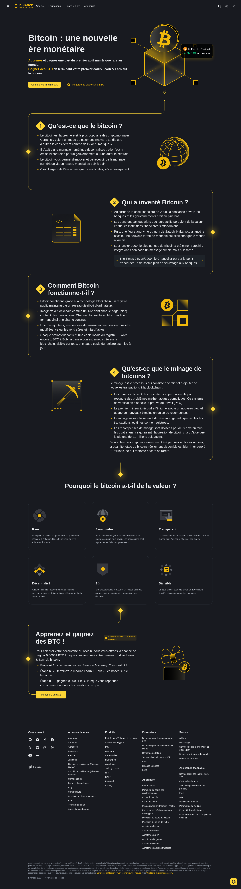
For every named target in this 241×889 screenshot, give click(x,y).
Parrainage (184, 742)
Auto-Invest (110, 764)
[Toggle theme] (234, 6)
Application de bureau (78, 809)
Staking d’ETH (112, 768)
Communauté (74, 792)
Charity (108, 785)
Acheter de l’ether (150, 843)
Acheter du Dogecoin (152, 839)
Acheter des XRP (150, 835)
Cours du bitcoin (150, 797)
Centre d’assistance (188, 781)
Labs (144, 761)
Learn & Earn (148, 785)
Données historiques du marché (194, 754)
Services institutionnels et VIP (156, 757)
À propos (72, 738)
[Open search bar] (218, 6)
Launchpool (110, 760)
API (181, 797)
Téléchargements (76, 805)
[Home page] (23, 6)
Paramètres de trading (190, 806)
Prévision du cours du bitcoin (156, 817)
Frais (181, 793)
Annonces (73, 747)
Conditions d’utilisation (106, 873)
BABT (108, 777)
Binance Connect (150, 766)
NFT (107, 772)
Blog (70, 787)
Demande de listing (151, 753)
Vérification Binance (188, 801)
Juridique (72, 760)
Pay (107, 747)
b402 (144, 770)
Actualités (72, 751)
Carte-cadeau (111, 755)
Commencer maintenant (44, 84)
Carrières (72, 742)
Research (109, 781)
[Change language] (227, 6)
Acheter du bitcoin (151, 826)
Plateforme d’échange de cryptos (121, 738)
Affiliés (182, 738)
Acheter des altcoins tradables (156, 848)
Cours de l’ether (150, 801)
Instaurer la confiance (78, 783)
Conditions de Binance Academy (159, 873)
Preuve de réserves (188, 758)
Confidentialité (75, 779)
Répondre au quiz (51, 694)
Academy (109, 751)
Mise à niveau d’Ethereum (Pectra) (159, 806)
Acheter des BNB (150, 830)
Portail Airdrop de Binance (191, 810)
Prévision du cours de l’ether (156, 822)
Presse (71, 755)
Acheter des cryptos (114, 742)
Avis (70, 800)
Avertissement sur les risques (82, 796)
